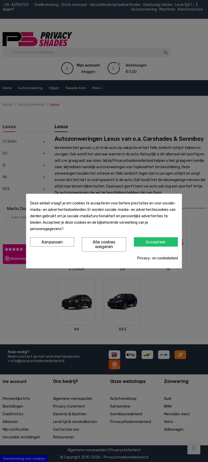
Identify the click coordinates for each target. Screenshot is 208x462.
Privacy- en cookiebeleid (157, 258)
